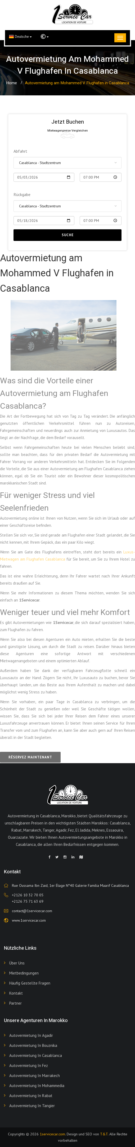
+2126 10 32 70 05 (27, 895)
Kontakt (16, 993)
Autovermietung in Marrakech (34, 1075)
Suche (68, 235)
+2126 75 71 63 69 (27, 901)
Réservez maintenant (30, 757)
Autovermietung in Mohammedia (36, 1085)
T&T (104, 1134)
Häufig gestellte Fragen (29, 983)
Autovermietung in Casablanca (35, 1055)
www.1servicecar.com (29, 920)
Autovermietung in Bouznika (33, 1045)
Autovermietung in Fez (28, 1065)
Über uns (17, 963)
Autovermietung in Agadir (31, 1035)
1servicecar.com (52, 1134)
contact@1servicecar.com (32, 910)
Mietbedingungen (24, 973)
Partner (15, 1003)
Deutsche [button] (20, 36)
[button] (45, 36)
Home (11, 83)
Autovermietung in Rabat (30, 1095)
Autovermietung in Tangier (32, 1105)
